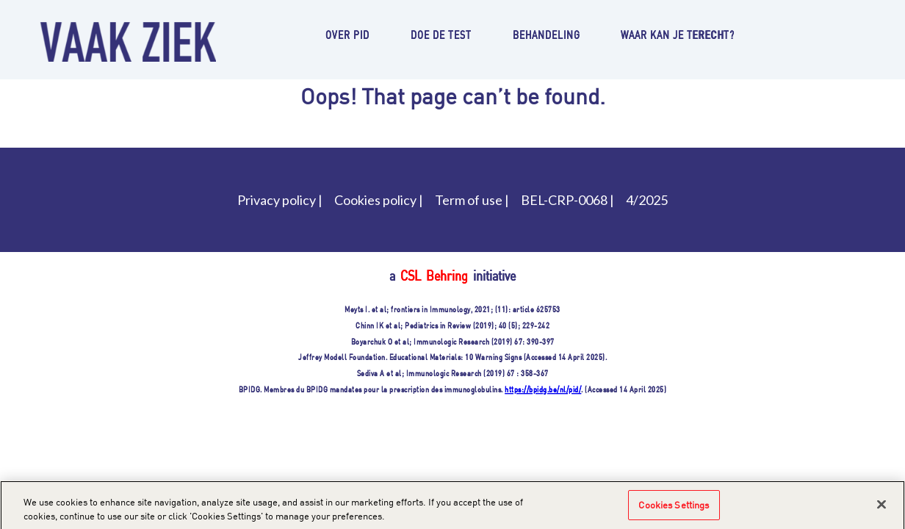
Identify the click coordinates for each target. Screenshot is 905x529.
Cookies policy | (378, 200)
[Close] (881, 508)
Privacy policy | (279, 200)
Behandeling (546, 34)
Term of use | (472, 200)
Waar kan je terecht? (678, 34)
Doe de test (441, 34)
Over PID (347, 34)
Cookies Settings (673, 508)
